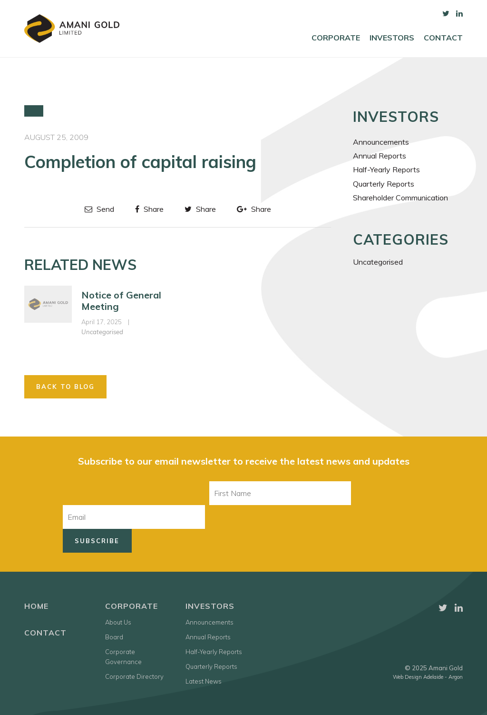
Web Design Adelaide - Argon (428, 677)
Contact (443, 37)
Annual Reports (379, 155)
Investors (392, 37)
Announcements (381, 142)
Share (149, 209)
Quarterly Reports (383, 184)
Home (36, 606)
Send (99, 209)
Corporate (336, 37)
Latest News (203, 681)
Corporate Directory (134, 676)
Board (114, 637)
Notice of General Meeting (121, 300)
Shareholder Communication (400, 197)
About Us (118, 622)
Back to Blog (65, 386)
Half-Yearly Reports (386, 169)
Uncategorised (102, 332)
